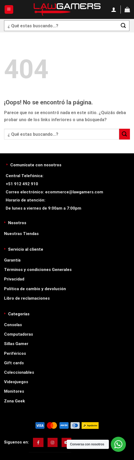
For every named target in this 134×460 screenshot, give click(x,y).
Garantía (12, 260)
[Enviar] (123, 25)
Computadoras (18, 334)
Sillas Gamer (16, 343)
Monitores (14, 391)
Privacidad (14, 279)
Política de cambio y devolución (35, 288)
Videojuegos (16, 381)
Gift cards (14, 362)
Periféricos (15, 353)
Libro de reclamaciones (27, 298)
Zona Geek (14, 401)
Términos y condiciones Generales (38, 269)
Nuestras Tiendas (21, 233)
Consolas (13, 324)
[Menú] (9, 9)
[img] (38, 442)
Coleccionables (19, 372)
